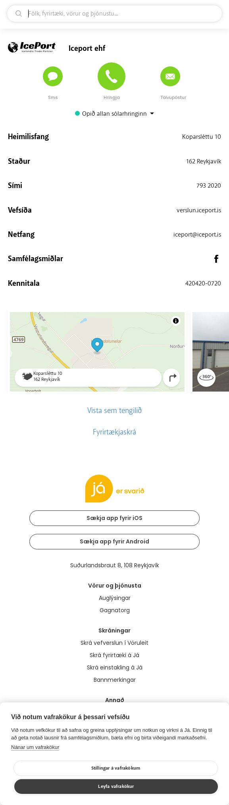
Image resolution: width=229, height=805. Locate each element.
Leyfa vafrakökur (116, 786)
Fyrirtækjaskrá (114, 432)
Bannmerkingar (115, 680)
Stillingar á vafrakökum (115, 768)
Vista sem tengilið (114, 410)
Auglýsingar (115, 598)
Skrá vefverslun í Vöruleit (114, 643)
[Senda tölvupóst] (170, 76)
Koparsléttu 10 (201, 137)
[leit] (114, 13)
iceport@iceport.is (197, 235)
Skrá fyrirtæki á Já (114, 655)
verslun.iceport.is (199, 210)
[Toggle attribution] (176, 321)
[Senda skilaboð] (53, 76)
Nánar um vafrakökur (35, 747)
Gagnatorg (115, 610)
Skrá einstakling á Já (114, 667)
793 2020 (208, 186)
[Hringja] (111, 76)
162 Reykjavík (203, 161)
